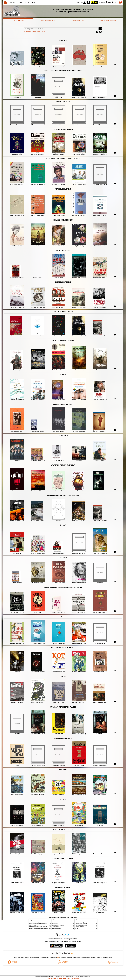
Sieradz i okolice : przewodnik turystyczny (38, 923)
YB (92, 2)
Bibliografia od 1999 (78, 20)
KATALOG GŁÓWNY (18, 20)
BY (96, 2)
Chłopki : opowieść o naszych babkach (60, 922)
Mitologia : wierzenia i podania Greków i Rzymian (39, 922)
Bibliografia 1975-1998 (48, 20)
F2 (114, 2)
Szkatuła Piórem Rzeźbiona (108, 20)
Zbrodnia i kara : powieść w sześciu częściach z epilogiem (41, 928)
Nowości (11, 2)
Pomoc (27, 2)
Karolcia (76, 928)
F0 (106, 2)
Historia (20, 2)
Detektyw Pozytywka (79, 926)
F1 (110, 2)
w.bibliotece (54, 957)
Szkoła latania (55, 923)
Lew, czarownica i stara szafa (58, 925)
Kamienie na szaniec (33, 925)
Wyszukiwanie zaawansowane (32, 31)
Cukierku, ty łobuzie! (56, 928)
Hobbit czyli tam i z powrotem (81, 925)
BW (88, 2)
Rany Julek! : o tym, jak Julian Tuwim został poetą (85, 922)
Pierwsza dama (55, 926)
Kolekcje (43, 31)
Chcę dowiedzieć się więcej (54, 978)
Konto (34, 2)
